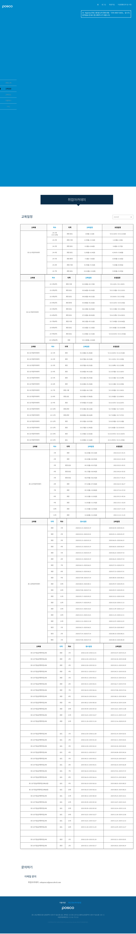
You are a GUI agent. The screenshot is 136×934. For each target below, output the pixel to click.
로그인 (97, 6)
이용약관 (60, 903)
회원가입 (107, 6)
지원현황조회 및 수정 (123, 6)
